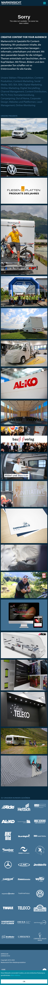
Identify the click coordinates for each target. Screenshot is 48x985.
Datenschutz (5, 956)
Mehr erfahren (15, 975)
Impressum (4, 954)
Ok (24, 981)
